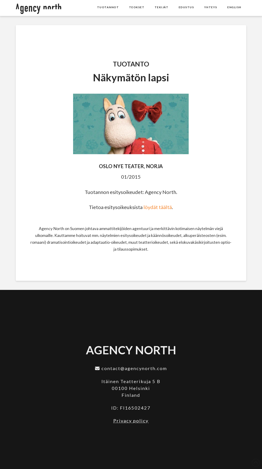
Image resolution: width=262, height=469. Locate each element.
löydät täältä (157, 207)
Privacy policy (130, 420)
